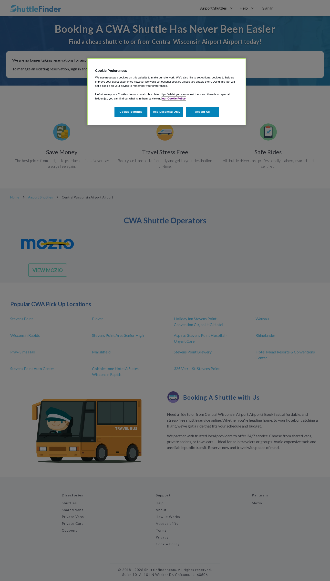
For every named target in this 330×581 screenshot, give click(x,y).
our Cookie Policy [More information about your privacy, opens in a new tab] (174, 98)
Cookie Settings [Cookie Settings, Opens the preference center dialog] (131, 111)
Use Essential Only (167, 111)
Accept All (202, 111)
